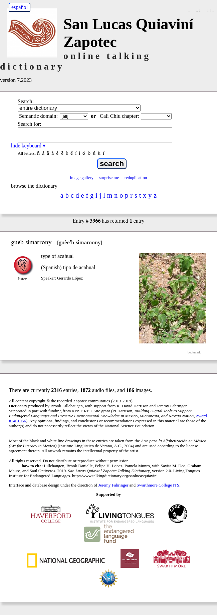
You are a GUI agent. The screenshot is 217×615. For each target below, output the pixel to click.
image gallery (81, 177)
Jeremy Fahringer (113, 485)
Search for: (29, 124)
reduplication (136, 177)
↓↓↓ (210, 10)
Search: (26, 101)
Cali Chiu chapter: (119, 116)
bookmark (194, 352)
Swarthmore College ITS (158, 485)
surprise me (109, 177)
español (19, 7)
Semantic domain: (38, 116)
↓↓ (198, 10)
